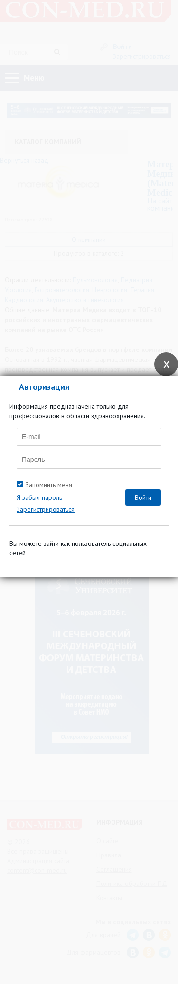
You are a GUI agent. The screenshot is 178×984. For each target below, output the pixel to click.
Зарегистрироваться (46, 509)
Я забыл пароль (39, 497)
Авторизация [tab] (44, 386)
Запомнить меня (49, 484)
